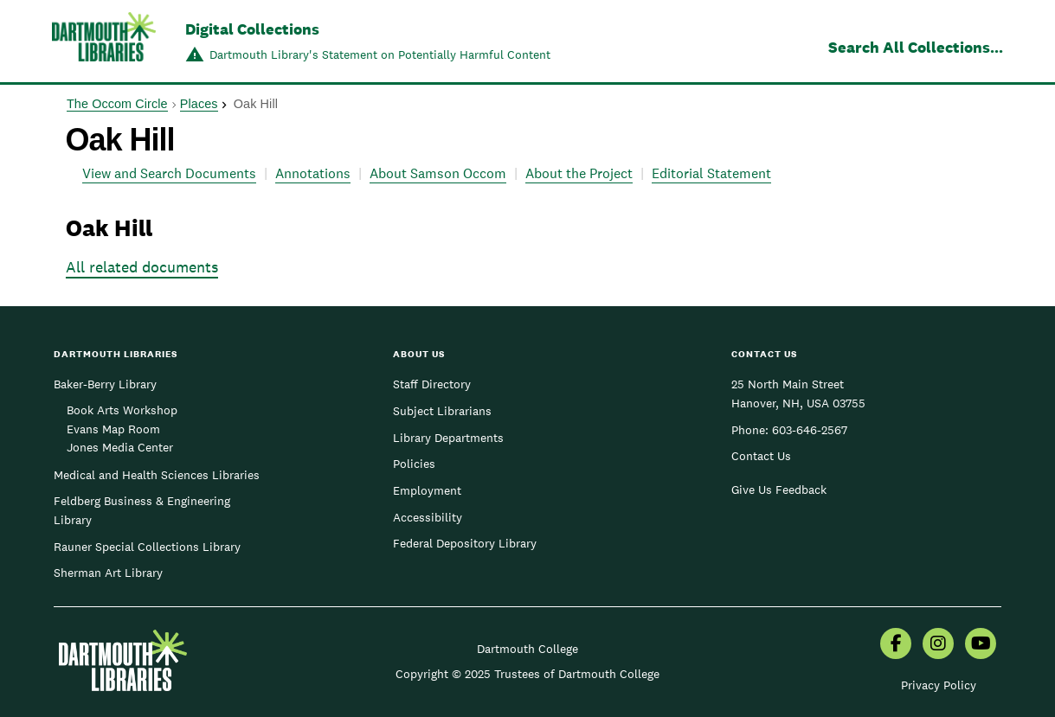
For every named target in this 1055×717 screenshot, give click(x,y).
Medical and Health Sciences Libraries (157, 475)
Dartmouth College (527, 648)
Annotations (313, 173)
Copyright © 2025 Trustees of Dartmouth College (527, 674)
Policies (414, 463)
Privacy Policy (938, 685)
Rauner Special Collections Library (147, 546)
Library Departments (448, 437)
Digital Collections (252, 29)
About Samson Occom (438, 173)
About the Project (579, 173)
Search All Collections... (915, 47)
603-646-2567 (809, 430)
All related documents (142, 267)
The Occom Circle (117, 104)
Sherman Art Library (108, 572)
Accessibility (427, 517)
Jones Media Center (120, 447)
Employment (427, 490)
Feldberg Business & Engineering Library (142, 510)
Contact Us (761, 456)
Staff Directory (432, 384)
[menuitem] (895, 645)
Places (199, 104)
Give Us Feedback (779, 489)
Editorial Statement (711, 173)
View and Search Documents (169, 173)
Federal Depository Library (465, 543)
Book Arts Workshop (122, 410)
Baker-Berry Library (105, 384)
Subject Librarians (442, 411)
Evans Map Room (113, 429)
